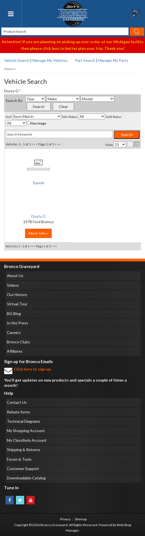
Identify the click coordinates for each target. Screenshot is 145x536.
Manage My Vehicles (50, 60)
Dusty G (38, 216)
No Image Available (39, 164)
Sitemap (81, 519)
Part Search (85, 60)
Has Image (36, 123)
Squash (38, 183)
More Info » (38, 233)
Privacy (65, 519)
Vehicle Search (16, 60)
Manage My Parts (113, 60)
